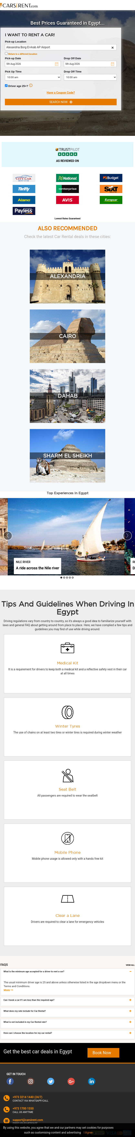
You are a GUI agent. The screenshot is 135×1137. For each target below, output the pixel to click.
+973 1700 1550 (23, 1108)
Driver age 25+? (18, 86)
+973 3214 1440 (23, 1097)
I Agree (88, 1132)
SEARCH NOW (60, 102)
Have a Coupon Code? (61, 92)
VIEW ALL (130, 965)
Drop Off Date (72, 58)
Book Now (103, 1052)
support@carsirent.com (28, 1120)
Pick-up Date (13, 58)
